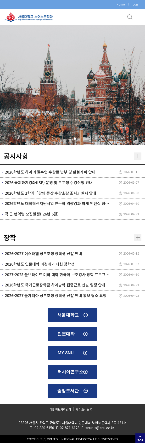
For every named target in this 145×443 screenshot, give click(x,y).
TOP (140, 440)
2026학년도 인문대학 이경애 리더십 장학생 (40, 264)
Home (121, 4)
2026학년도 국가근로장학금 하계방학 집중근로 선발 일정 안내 (55, 285)
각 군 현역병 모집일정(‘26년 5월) (32, 214)
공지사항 (16, 156)
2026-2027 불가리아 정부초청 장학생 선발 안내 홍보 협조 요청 (55, 295)
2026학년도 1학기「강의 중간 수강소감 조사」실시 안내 (50, 193)
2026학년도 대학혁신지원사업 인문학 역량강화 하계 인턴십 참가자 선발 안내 (67, 203)
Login (136, 4)
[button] (70, 138)
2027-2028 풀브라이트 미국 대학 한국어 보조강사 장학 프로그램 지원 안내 (65, 274)
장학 (10, 237)
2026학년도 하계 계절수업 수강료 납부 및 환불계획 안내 (50, 172)
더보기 (137, 156)
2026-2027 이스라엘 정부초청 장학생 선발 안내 (43, 253)
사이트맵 (138, 17)
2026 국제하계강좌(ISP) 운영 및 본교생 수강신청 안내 (49, 182)
